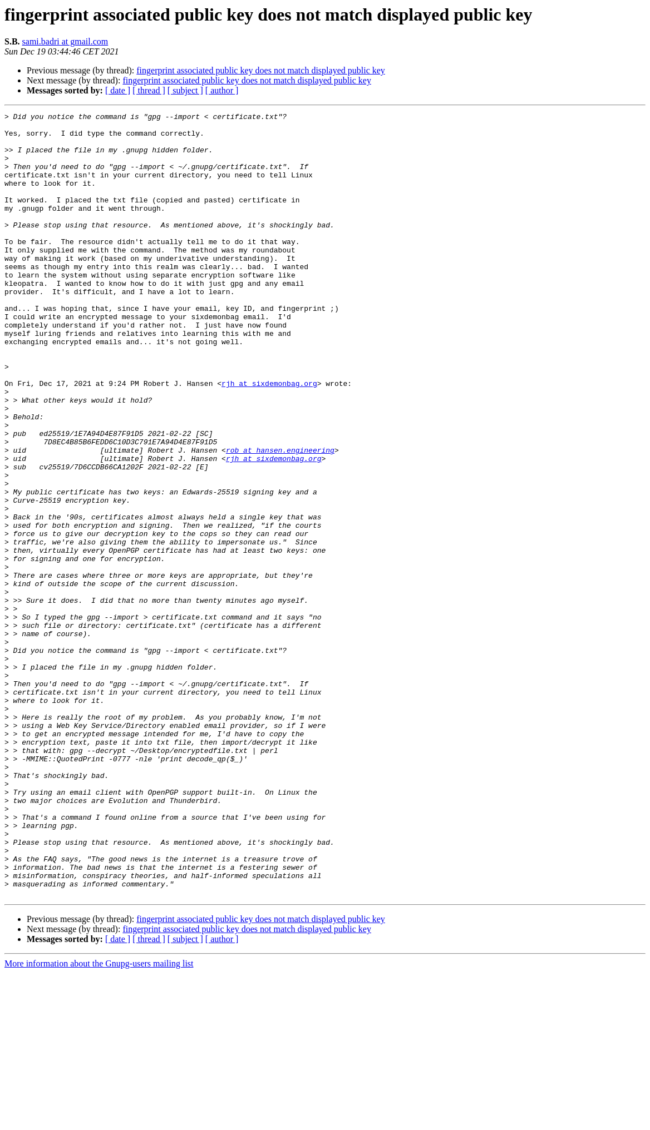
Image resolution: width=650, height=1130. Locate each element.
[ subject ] (185, 90)
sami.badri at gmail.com (65, 41)
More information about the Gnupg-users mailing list (99, 1120)
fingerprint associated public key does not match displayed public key (260, 70)
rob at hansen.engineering (280, 518)
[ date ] (117, 90)
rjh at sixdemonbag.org (269, 438)
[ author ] (222, 90)
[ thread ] (148, 90)
